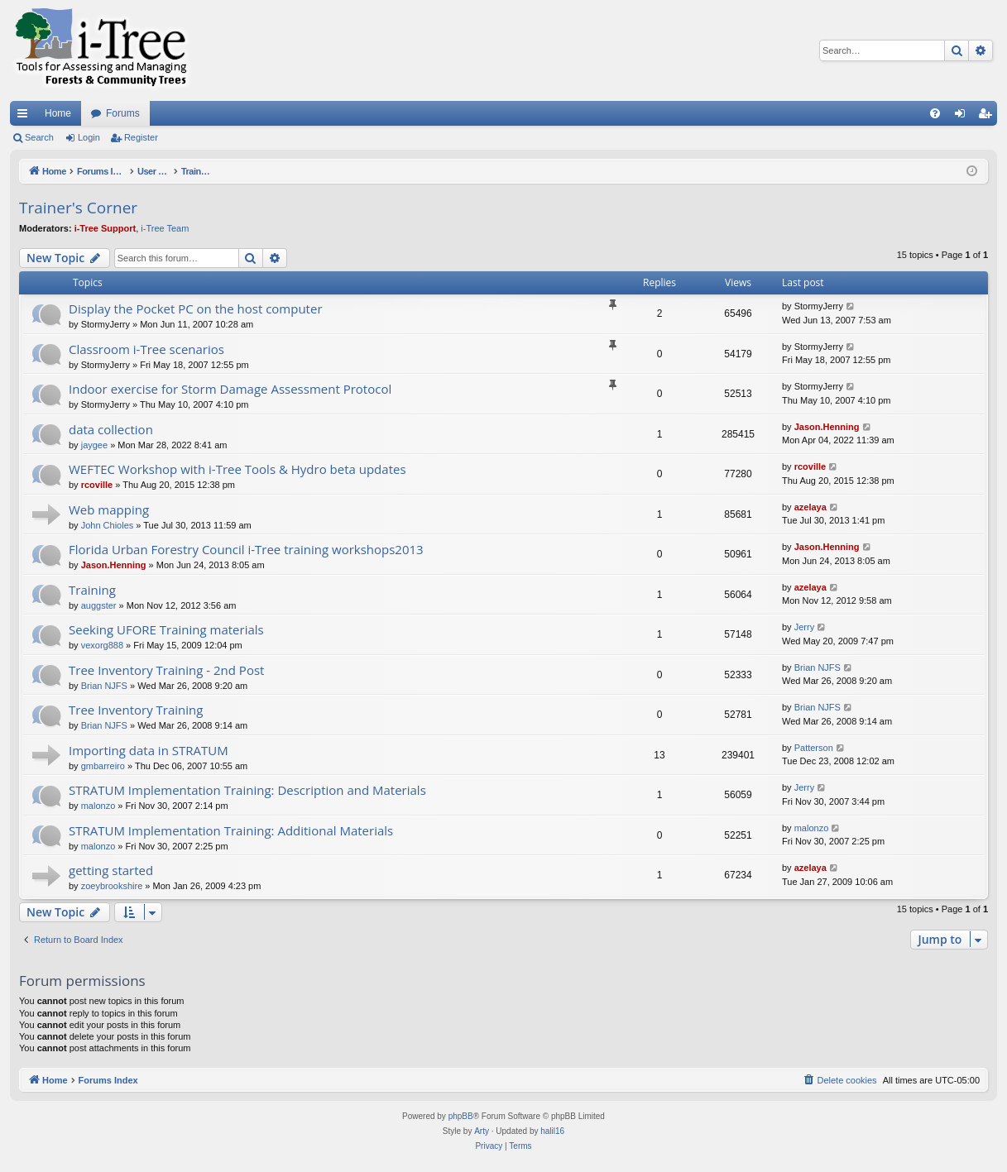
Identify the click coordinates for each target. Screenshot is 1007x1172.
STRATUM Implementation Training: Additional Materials (231, 830)
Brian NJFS (104, 686)
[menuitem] (935, 113)
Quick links (26, 117)
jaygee (94, 445)
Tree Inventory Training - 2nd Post (166, 670)
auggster (99, 605)
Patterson (813, 748)
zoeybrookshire (112, 886)
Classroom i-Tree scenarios (146, 349)
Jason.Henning (827, 427)
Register (141, 137)
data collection (111, 429)
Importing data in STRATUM (148, 750)
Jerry (804, 627)
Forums (123, 113)
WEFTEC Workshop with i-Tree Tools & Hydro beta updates (237, 469)
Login (89, 137)
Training (92, 589)
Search (39, 137)
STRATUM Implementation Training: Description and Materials (247, 790)
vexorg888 (102, 645)
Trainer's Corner (78, 207)
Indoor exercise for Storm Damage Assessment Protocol (230, 388)
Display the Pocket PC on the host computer (196, 308)
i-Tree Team (165, 228)
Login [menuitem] (963, 117)
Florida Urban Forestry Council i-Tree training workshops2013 (246, 549)
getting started (111, 870)
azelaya (810, 507)
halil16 (552, 1131)
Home (58, 113)
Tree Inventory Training (136, 709)
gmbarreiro (103, 766)
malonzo (98, 806)
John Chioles (107, 525)
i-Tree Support (105, 228)
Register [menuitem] (988, 117)
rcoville (97, 485)
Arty (481, 1131)
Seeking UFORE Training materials (166, 629)
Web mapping (109, 509)
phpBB (460, 1116)
